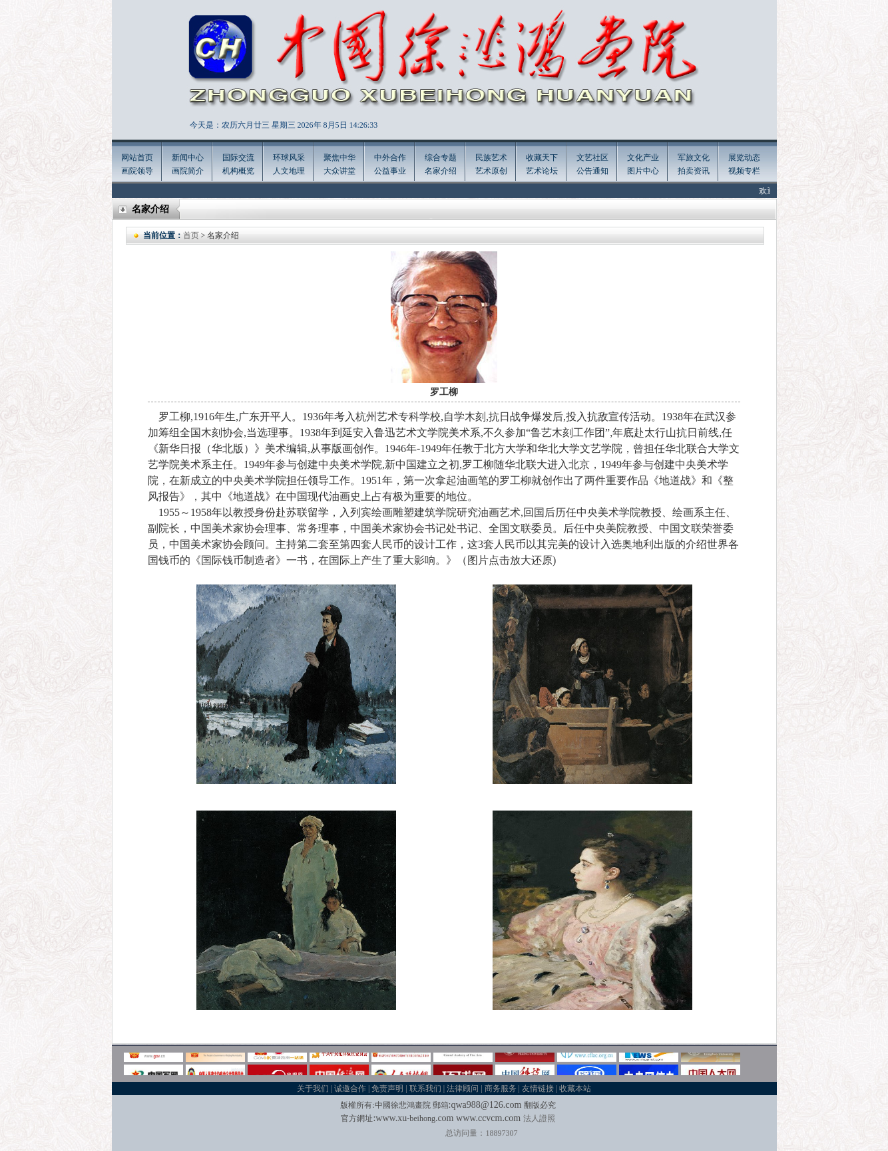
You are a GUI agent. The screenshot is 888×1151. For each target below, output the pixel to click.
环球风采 (289, 157)
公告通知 (592, 171)
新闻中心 (188, 157)
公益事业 (390, 171)
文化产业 (643, 157)
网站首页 (137, 157)
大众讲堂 (339, 171)
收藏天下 (542, 157)
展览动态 (744, 157)
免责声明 (387, 1088)
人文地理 (289, 171)
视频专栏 (744, 171)
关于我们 (313, 1088)
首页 (191, 235)
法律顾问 (463, 1088)
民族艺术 (491, 157)
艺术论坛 (542, 171)
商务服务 (501, 1088)
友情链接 (538, 1088)
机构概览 (238, 171)
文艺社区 (592, 157)
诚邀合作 (350, 1088)
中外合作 (390, 157)
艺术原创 (491, 171)
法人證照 (539, 1118)
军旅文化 (694, 157)
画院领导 (137, 171)
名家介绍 (441, 171)
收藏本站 (575, 1088)
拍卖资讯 (694, 171)
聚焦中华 (339, 157)
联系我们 (425, 1088)
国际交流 (238, 157)
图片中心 (643, 171)
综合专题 (441, 157)
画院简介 (188, 171)
